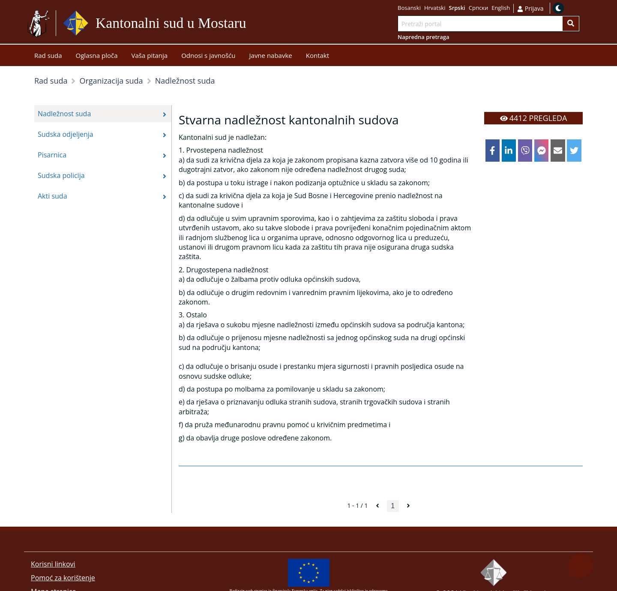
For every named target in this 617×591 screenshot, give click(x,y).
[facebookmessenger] (541, 150)
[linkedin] (509, 150)
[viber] (525, 150)
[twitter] (574, 150)
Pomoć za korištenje (63, 577)
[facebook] (492, 150)
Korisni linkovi (53, 564)
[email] (558, 150)
